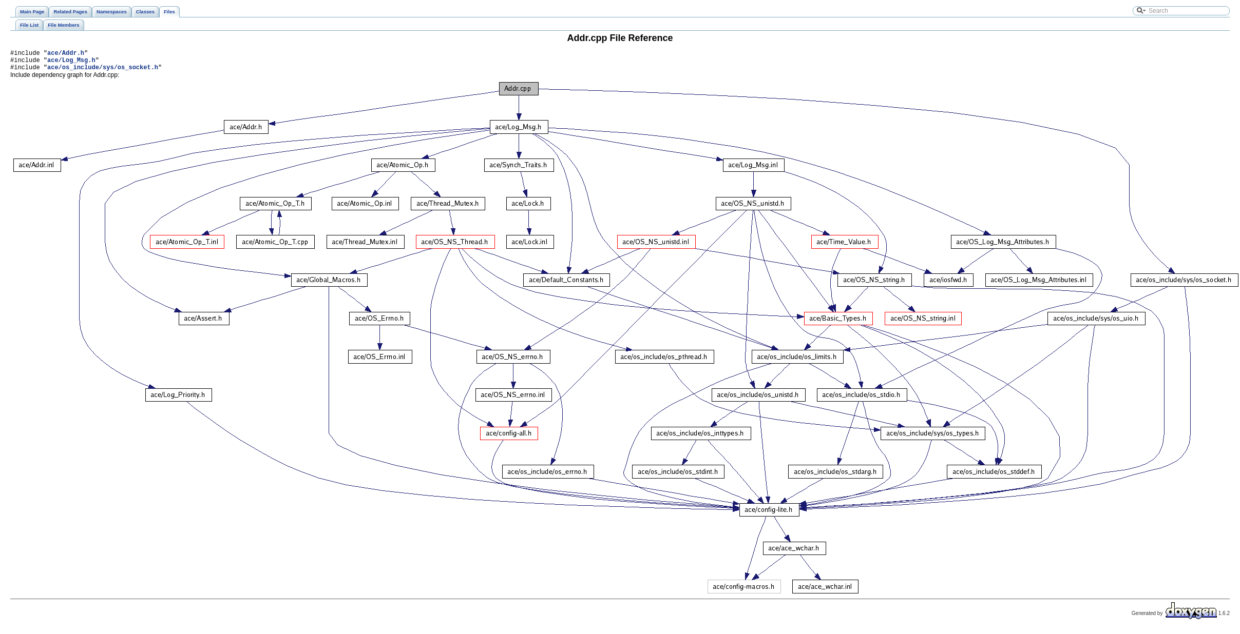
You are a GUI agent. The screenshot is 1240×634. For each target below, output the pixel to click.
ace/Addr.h (65, 54)
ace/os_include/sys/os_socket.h (102, 71)
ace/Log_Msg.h (71, 62)
